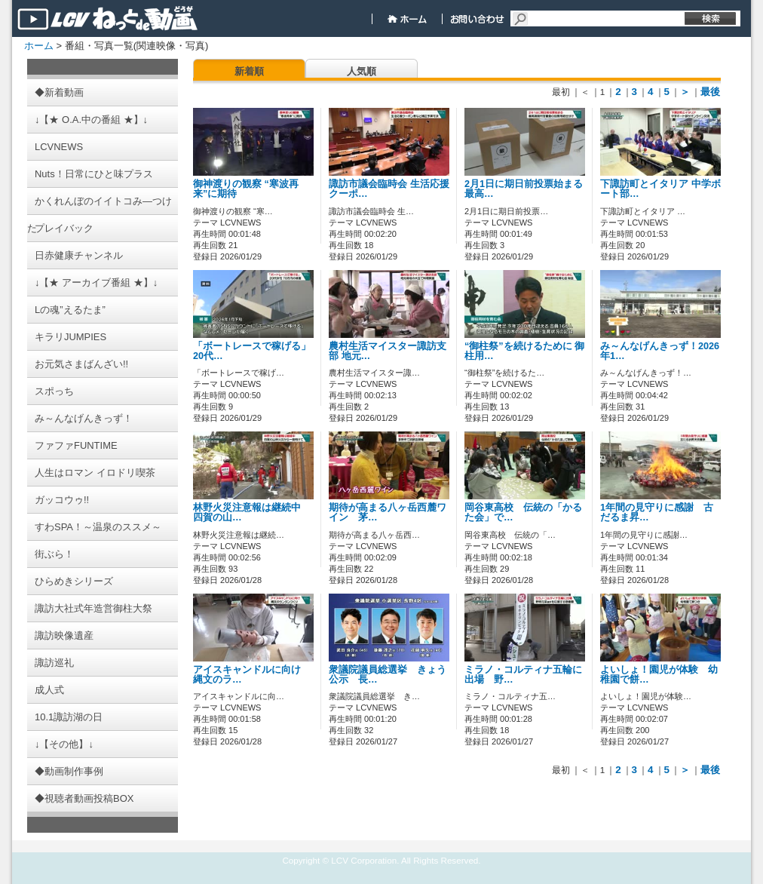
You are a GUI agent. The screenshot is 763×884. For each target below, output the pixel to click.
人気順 (361, 71)
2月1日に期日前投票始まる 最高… (523, 189)
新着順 (249, 71)
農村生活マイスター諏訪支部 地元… (387, 351)
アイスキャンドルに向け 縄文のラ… (252, 675)
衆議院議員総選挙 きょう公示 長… (387, 675)
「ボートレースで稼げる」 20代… (252, 351)
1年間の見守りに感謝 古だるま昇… (656, 512)
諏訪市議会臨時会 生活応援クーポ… (389, 189)
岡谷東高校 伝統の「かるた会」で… (523, 512)
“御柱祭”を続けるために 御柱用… (524, 351)
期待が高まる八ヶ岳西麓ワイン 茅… (387, 512)
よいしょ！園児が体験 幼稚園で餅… (659, 675)
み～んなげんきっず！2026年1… (659, 351)
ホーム (39, 45)
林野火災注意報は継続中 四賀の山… (252, 512)
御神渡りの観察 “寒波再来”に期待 (246, 189)
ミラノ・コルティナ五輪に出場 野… (523, 675)
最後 (710, 91)
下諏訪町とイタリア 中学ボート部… (660, 189)
